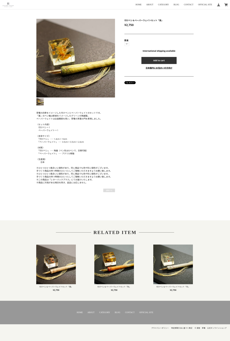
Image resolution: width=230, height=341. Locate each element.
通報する (109, 190)
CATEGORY (163, 5)
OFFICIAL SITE (205, 5)
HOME (139, 5)
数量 (126, 40)
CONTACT (188, 5)
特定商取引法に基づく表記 (181, 328)
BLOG (176, 5)
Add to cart (159, 60)
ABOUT (149, 5)
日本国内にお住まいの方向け (159, 67)
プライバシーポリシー (160, 328)
